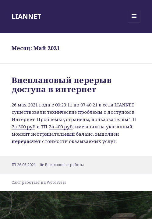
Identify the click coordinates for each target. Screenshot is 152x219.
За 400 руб (60, 126)
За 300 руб (23, 126)
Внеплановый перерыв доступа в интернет (61, 85)
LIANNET (26, 16)
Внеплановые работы (64, 164)
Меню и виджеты (134, 22)
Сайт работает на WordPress (39, 182)
